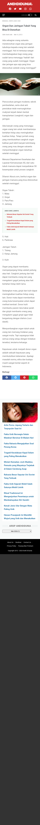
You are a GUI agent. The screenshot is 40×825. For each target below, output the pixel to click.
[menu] (4, 15)
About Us (10, 542)
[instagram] (25, 8)
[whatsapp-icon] (30, 8)
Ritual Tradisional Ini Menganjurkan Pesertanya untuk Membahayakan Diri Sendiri (19, 496)
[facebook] (9, 8)
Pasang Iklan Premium (25, 546)
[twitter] (15, 8)
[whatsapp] (33, 377)
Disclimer (18, 542)
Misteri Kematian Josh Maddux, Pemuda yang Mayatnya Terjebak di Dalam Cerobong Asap (19, 465)
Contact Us (27, 542)
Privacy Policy (11, 546)
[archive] (16, 531)
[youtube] (20, 8)
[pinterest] (24, 377)
